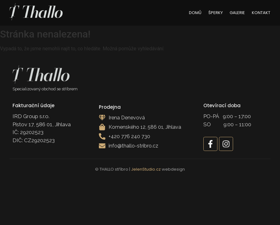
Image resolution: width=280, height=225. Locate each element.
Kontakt (261, 13)
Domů (195, 13)
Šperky (215, 13)
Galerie (237, 13)
